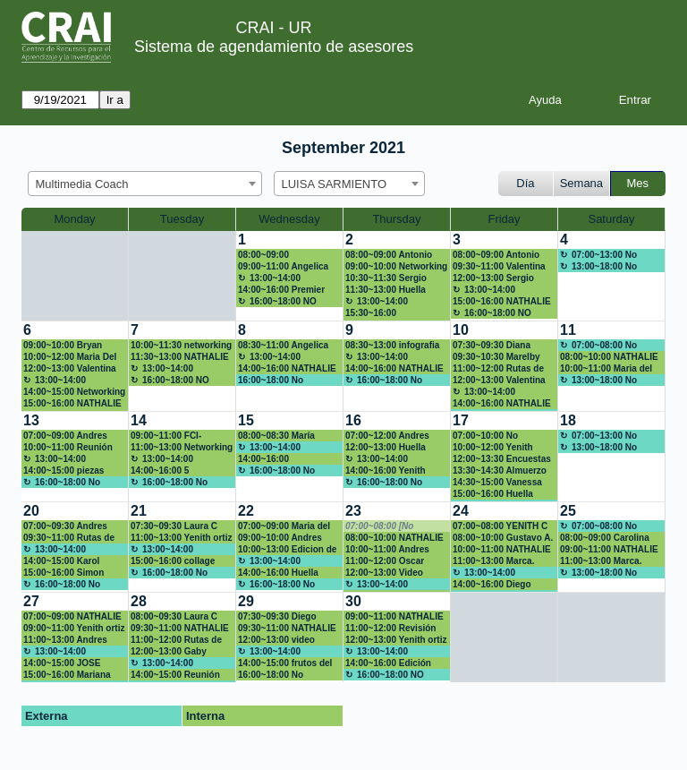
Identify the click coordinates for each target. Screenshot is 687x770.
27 (31, 601)
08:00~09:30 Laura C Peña (174, 617)
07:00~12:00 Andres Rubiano (387, 436)
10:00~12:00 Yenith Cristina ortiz (493, 447)
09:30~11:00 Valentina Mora (499, 266)
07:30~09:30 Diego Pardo (277, 617)
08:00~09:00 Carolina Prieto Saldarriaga (604, 538)
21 (139, 510)
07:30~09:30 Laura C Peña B (174, 526)
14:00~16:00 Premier (281, 290)
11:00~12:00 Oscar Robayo (384, 561)
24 (461, 510)
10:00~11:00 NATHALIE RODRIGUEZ (502, 549)
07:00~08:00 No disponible (598, 345)
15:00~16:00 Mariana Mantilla (67, 675)
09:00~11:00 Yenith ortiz (73, 628)
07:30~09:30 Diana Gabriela (491, 345)
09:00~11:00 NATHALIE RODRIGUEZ (609, 549)
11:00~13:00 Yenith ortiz (181, 538)
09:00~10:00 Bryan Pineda (62, 345)
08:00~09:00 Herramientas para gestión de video (277, 255)
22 (246, 510)
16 (353, 420)
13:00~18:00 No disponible (598, 266)
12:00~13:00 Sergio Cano (493, 278)
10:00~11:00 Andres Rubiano (387, 549)
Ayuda (545, 100)
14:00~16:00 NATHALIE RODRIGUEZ (287, 369)
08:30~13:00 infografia (392, 345)
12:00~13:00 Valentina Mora (69, 369)
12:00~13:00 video (276, 640)
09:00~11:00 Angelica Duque (283, 266)
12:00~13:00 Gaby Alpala (169, 651)
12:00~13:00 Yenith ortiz (395, 640)
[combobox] (145, 183)
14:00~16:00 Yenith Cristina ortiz (385, 471)
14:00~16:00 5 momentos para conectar (164, 471)
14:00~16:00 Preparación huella (278, 459)
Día (525, 183)
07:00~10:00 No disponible (485, 436)
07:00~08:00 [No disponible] (379, 526)
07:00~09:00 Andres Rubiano (65, 436)
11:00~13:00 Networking (182, 447)
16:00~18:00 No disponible (270, 380)
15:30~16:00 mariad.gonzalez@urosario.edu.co (396, 313)
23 (353, 510)
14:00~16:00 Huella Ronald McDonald (278, 573)
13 (31, 420)
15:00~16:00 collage (173, 561)
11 (568, 330)
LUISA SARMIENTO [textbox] (334, 184)
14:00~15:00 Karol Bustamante (61, 561)
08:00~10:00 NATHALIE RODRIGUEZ (609, 357)
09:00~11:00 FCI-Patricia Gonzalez (168, 436)
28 (139, 601)
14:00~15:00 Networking (74, 392)
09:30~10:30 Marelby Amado (496, 357)
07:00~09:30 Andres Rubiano (65, 526)
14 (139, 420)
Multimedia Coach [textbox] (82, 184)
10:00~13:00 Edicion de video (287, 549)
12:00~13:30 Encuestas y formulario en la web (502, 459)
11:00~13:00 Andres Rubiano (65, 640)
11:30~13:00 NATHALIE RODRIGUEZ (180, 357)
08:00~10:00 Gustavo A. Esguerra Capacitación (503, 538)
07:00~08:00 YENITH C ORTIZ (500, 526)
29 (246, 601)
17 (461, 420)
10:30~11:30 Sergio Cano (386, 278)
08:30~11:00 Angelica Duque (283, 345)
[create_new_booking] (611, 276)
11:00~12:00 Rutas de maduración (498, 369)
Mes (638, 183)
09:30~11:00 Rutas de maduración (68, 538)
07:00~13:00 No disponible (598, 255)
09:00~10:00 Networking (396, 266)
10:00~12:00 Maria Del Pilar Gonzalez (69, 357)
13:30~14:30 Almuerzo (500, 470)
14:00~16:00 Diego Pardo (492, 584)
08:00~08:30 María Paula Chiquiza (276, 436)
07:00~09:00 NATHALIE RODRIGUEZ (72, 617)
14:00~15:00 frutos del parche (285, 663)
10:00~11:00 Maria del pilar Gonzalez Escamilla (606, 369)
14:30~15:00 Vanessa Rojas (497, 482)
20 (31, 510)
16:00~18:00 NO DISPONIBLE (277, 301)
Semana (581, 183)
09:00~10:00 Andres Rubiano (280, 538)
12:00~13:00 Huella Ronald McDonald (385, 447)
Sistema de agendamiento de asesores (273, 47)
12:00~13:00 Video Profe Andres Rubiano (392, 573)
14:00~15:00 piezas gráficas (63, 471)
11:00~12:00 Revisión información (390, 628)
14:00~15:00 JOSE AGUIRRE (61, 663)
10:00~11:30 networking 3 (181, 345)
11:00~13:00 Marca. (493, 561)
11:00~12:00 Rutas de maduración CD (176, 640)
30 (353, 601)
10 (461, 330)
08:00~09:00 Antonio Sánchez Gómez (388, 255)
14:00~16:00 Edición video (388, 663)
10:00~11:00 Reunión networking (68, 447)
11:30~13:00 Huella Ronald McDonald (385, 290)
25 (568, 510)
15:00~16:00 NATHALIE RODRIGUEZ (502, 301)
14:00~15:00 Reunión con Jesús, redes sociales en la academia (181, 675)
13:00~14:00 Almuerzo (269, 278)
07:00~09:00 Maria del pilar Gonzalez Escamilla (284, 526)
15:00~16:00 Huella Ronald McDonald (493, 494)
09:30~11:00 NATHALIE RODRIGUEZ (180, 628)
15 (246, 420)
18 (568, 420)
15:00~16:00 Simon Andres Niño (63, 573)
